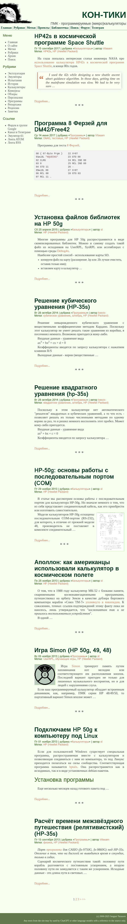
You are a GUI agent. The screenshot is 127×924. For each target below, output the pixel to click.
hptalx (73, 767)
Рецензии (13, 108)
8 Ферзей (73, 145)
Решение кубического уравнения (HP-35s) (65, 304)
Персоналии (15, 97)
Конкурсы (14, 90)
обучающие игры (65, 659)
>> (83, 899)
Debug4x (63, 251)
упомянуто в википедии (102, 602)
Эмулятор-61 (16, 135)
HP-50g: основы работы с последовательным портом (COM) (74, 476)
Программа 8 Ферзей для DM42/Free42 (70, 126)
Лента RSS (14, 142)
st (102, 229)
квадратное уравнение (57, 403)
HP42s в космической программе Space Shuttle (69, 39)
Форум (85, 27)
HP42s (47, 51)
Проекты (43, 27)
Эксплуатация (16, 73)
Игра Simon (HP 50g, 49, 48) (72, 650)
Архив (12, 56)
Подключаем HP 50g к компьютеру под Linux (66, 732)
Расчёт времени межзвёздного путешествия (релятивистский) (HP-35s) (79, 827)
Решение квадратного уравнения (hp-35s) (65, 390)
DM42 (46, 138)
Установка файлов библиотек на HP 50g (77, 220)
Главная (6, 27)
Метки (31, 27)
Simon (76, 666)
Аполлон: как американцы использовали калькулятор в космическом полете (76, 568)
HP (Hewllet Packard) (65, 51)
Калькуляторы (82, 48)
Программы (77, 135)
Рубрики (19, 27)
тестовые (57, 138)
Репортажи (14, 104)
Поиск (74, 27)
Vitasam (107, 48)
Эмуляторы (15, 76)
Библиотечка (60, 27)
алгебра (77, 316)
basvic (102, 313)
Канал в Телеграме (19, 132)
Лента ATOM (16, 139)
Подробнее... (42, 101)
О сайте (12, 45)
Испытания (15, 80)
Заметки (13, 111)
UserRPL (48, 659)
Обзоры (12, 94)
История (13, 83)
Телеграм (98, 27)
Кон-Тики (104, 15)
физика (47, 842)
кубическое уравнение (56, 316)
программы (54, 849)
